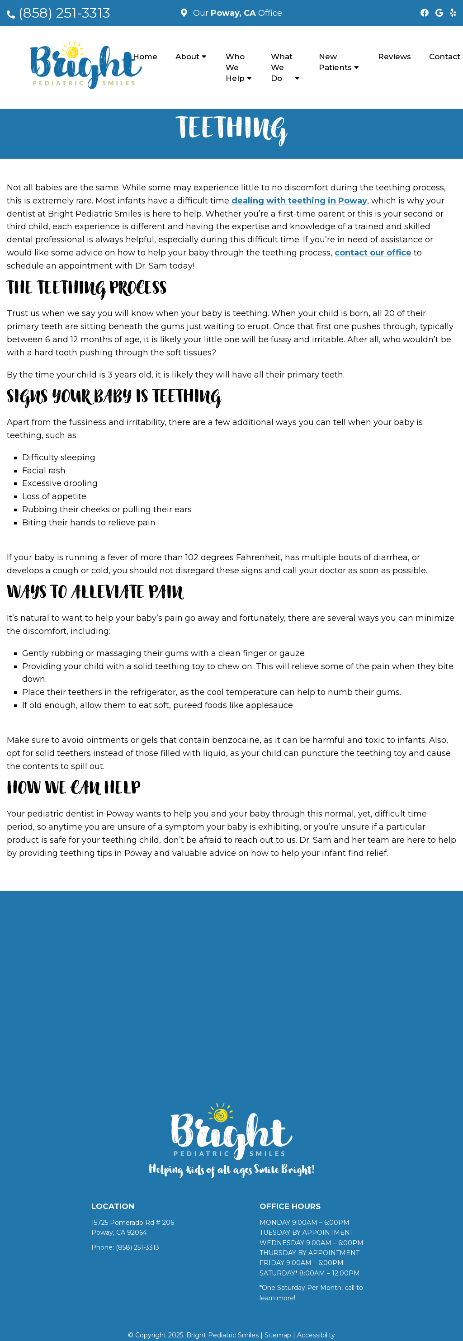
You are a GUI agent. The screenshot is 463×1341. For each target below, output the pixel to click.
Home (145, 56)
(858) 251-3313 (64, 13)
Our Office (236, 13)
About (187, 56)
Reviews (394, 56)
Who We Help (235, 67)
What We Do (282, 67)
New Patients (335, 62)
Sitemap (278, 1335)
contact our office (373, 253)
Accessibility (316, 1335)
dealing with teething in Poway (299, 201)
